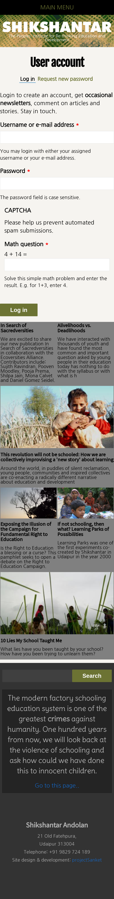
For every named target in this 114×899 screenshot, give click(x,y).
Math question (26, 244)
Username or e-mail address (39, 125)
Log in (28, 79)
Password (15, 171)
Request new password (65, 79)
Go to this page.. (57, 785)
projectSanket (87, 860)
